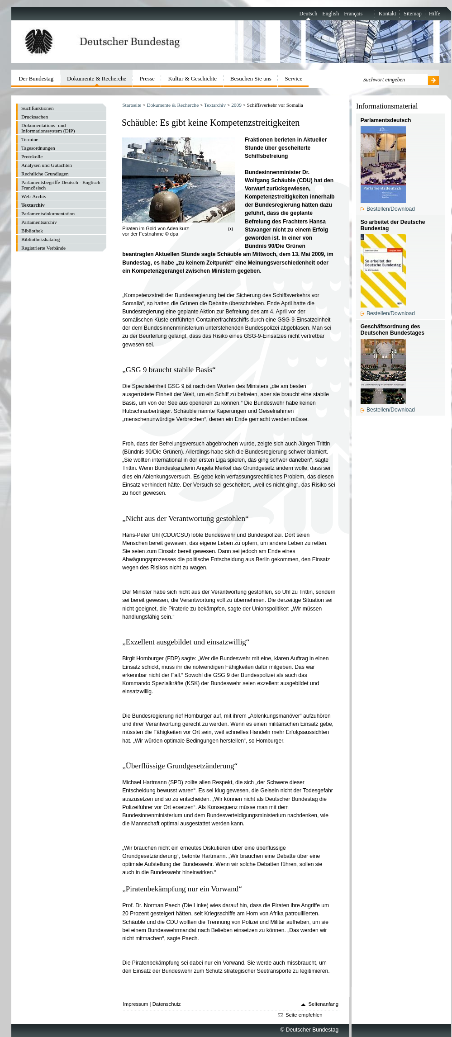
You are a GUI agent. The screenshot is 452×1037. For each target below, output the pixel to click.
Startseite (131, 105)
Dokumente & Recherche (173, 105)
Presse (147, 78)
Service (294, 78)
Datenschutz (166, 1004)
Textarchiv (215, 105)
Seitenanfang (324, 1004)
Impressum (135, 1004)
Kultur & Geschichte (192, 78)
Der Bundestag (36, 78)
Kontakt (387, 13)
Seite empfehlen (304, 1015)
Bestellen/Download (390, 209)
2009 (236, 105)
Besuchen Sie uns (250, 78)
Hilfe (434, 13)
